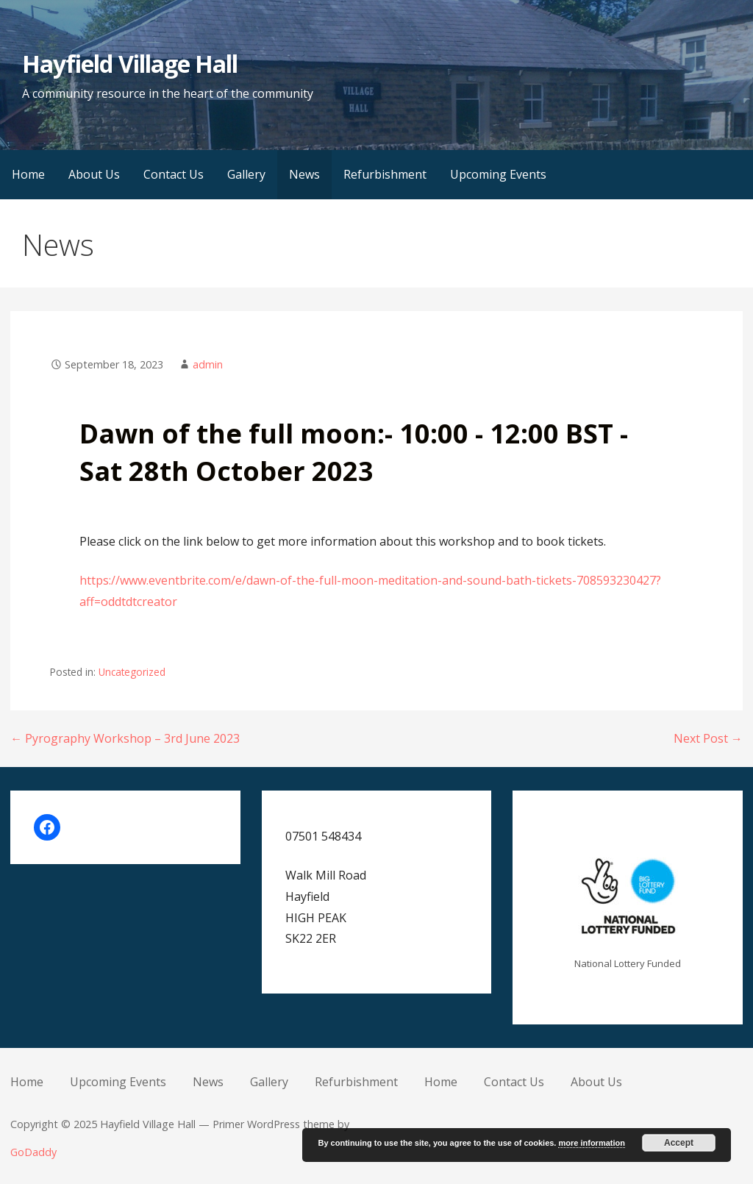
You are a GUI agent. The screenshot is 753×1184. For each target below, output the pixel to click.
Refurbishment (385, 174)
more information (591, 1142)
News (304, 174)
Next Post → (708, 738)
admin (208, 364)
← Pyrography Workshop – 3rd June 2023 (125, 738)
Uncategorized (132, 672)
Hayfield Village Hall (130, 63)
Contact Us (173, 174)
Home (28, 174)
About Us (94, 174)
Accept (678, 1143)
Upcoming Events (498, 174)
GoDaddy (33, 1152)
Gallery (246, 174)
